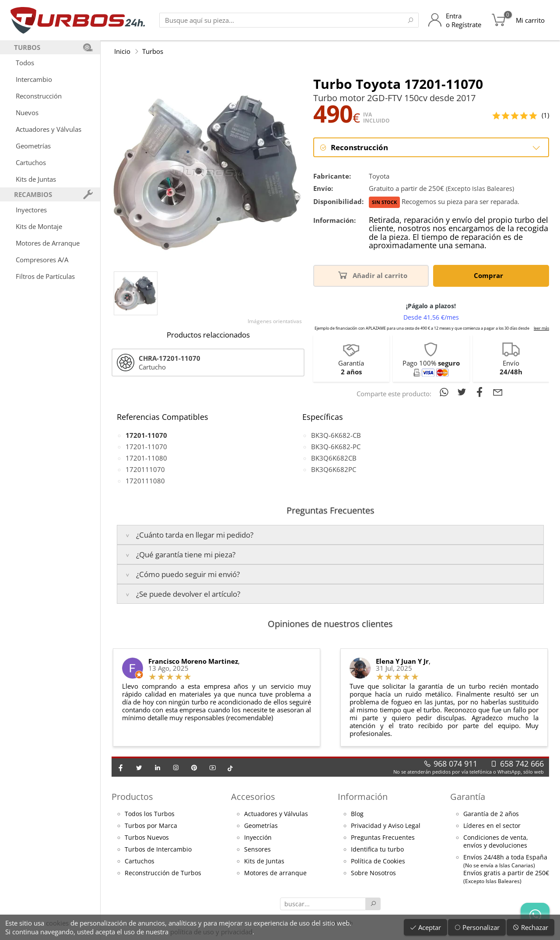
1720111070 (145, 469)
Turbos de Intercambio (158, 849)
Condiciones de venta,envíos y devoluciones (495, 841)
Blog (357, 814)
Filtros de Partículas (45, 276)
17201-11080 (146, 458)
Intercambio (34, 79)
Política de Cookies (378, 861)
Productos (132, 797)
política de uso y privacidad (211, 931)
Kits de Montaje (39, 226)
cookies (57, 923)
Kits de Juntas (36, 179)
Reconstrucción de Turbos (163, 873)
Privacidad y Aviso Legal (385, 826)
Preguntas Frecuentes (383, 837)
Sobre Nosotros (373, 873)
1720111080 (145, 480)
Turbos (152, 51)
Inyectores (31, 209)
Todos (25, 62)
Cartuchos (31, 162)
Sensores (257, 849)
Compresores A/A (42, 259)
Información (363, 797)
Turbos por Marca (151, 826)
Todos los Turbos (150, 814)
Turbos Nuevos (147, 837)
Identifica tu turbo (377, 849)
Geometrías (33, 145)
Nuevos (27, 112)
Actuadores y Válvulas (48, 129)
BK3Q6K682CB (334, 458)
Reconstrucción (39, 96)
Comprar (490, 275)
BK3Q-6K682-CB (336, 435)
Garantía (467, 797)
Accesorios (253, 797)
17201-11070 (146, 446)
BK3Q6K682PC (333, 469)
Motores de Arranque (48, 243)
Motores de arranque (275, 873)
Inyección (258, 837)
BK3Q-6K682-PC (335, 446)
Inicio (122, 51)
